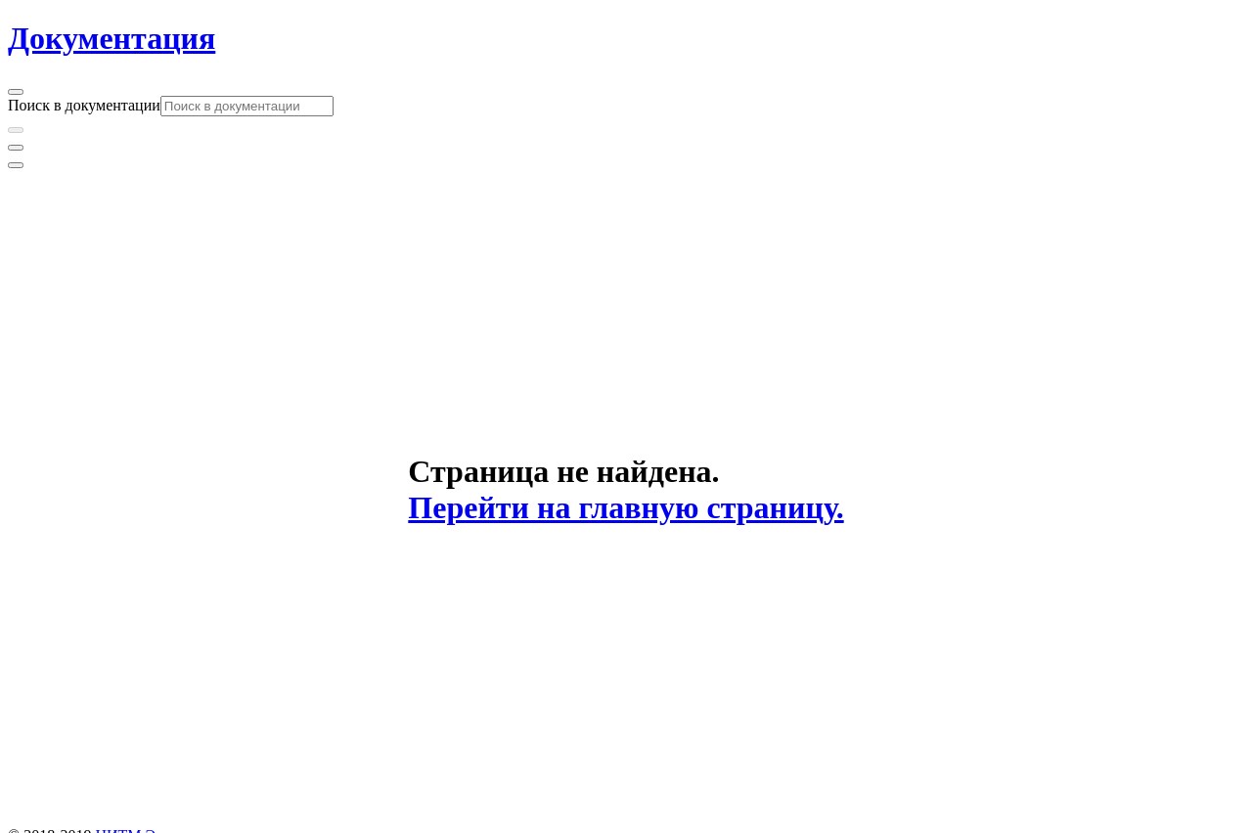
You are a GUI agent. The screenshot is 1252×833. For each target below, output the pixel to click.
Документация (111, 38)
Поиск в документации (84, 105)
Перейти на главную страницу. (625, 507)
